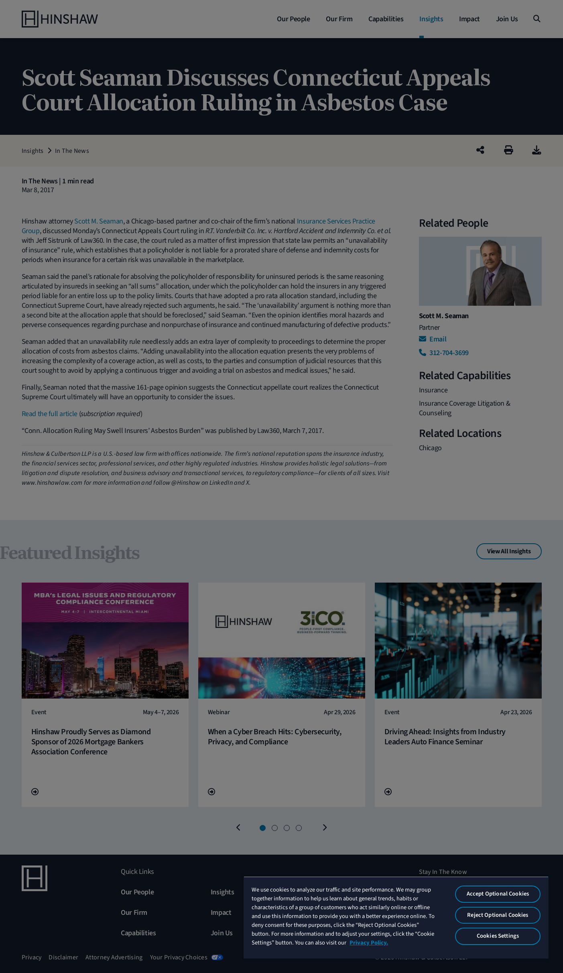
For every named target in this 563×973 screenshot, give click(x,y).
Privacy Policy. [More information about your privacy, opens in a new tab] (369, 942)
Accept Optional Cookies (498, 894)
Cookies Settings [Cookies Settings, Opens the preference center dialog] (498, 936)
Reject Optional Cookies (497, 915)
